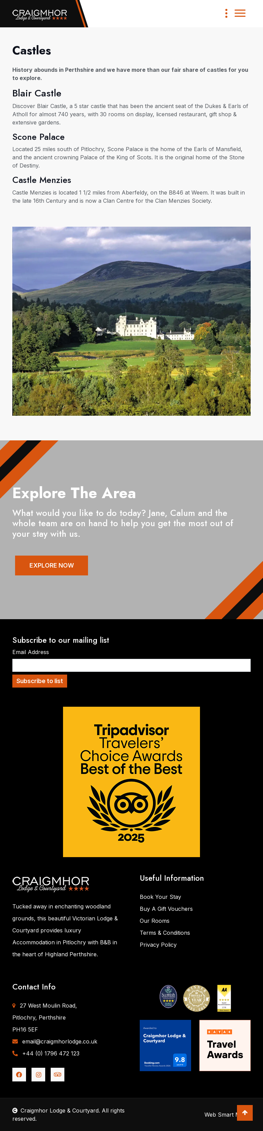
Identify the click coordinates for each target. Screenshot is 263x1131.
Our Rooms (155, 920)
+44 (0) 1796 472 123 (45, 1053)
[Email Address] (131, 665)
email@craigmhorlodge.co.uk (54, 1041)
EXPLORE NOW (54, 565)
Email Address (30, 652)
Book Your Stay (160, 896)
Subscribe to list (39, 680)
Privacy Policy (158, 944)
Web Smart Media (227, 1114)
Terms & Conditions (165, 932)
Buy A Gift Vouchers (166, 908)
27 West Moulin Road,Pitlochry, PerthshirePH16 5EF (44, 1017)
